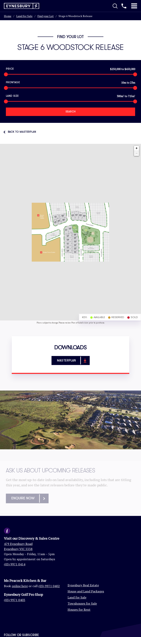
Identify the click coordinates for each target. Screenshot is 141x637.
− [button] (137, 153)
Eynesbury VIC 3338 (18, 549)
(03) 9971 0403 (14, 600)
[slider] (6, 74)
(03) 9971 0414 (14, 564)
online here (20, 586)
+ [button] (137, 148)
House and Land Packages (86, 591)
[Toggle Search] (115, 6)
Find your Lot (45, 16)
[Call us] (123, 6)
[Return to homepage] (21, 6)
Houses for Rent (79, 609)
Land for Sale (24, 16)
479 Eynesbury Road (18, 544)
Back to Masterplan (22, 132)
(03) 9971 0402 (49, 586)
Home (7, 16)
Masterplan (73, 360)
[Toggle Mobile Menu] (134, 6)
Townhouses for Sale (82, 603)
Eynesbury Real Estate (83, 585)
